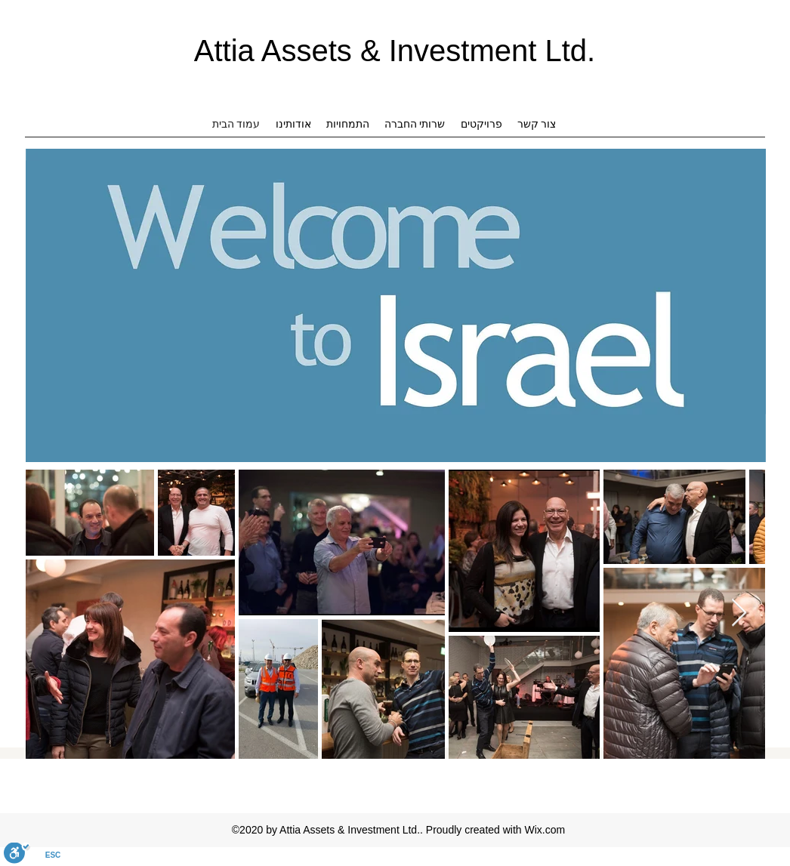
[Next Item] (739, 613)
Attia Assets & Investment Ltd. (394, 50)
